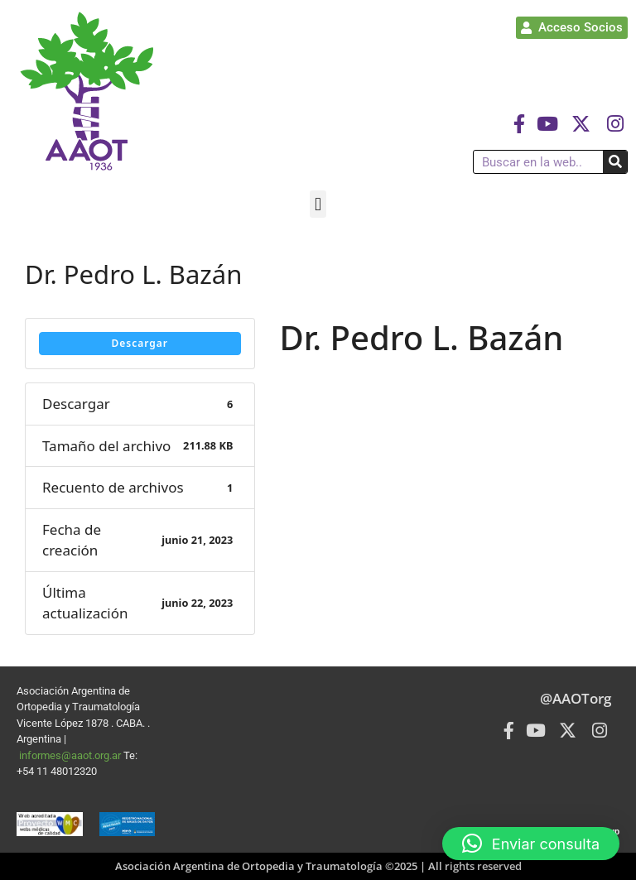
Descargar (139, 343)
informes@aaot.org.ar (71, 755)
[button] (317, 204)
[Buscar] (615, 162)
